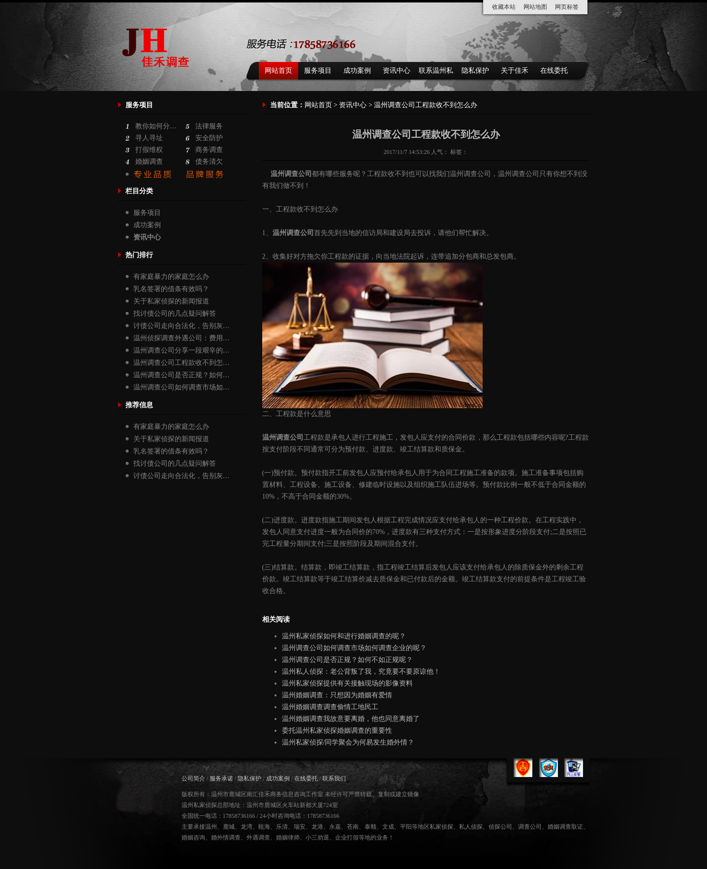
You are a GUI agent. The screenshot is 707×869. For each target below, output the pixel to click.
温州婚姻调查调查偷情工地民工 (330, 707)
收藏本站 (504, 6)
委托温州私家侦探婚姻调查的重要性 (337, 730)
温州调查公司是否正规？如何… (181, 375)
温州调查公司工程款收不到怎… (181, 362)
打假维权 (149, 149)
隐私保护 (475, 70)
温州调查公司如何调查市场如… (181, 387)
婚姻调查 (149, 161)
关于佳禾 (514, 70)
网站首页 (278, 70)
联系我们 (334, 778)
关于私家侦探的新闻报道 (171, 301)
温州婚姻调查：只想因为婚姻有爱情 (337, 695)
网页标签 (567, 6)
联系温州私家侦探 (436, 73)
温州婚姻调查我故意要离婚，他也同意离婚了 (351, 718)
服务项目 (318, 70)
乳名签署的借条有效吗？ (171, 289)
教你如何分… (156, 126)
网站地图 (535, 6)
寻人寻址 (149, 138)
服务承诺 (221, 778)
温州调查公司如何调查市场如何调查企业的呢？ (354, 648)
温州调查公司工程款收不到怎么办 (426, 134)
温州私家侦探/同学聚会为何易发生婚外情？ (348, 742)
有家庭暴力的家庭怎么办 (171, 276)
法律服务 (209, 126)
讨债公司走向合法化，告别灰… (181, 326)
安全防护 (209, 138)
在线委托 (554, 70)
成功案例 (357, 70)
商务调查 (209, 149)
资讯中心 (396, 70)
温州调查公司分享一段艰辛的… (181, 350)
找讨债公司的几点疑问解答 (174, 313)
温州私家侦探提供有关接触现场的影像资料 (347, 683)
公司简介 (193, 778)
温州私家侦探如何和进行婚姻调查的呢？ (344, 636)
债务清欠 (209, 161)
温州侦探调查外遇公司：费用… (181, 338)
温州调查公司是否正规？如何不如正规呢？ (347, 659)
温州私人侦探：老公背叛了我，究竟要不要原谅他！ (361, 671)
